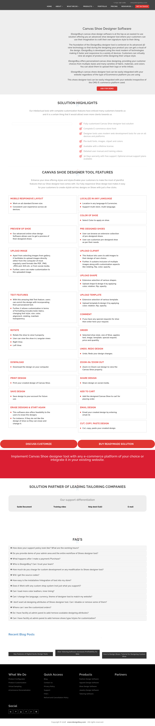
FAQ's (46, 694)
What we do (74, 7)
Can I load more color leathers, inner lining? (32, 591)
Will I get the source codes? (24, 575)
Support (47, 690)
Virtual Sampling (14, 687)
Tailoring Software (86, 694)
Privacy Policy (49, 687)
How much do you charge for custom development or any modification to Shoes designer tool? (57, 570)
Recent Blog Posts (21, 634)
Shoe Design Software (88, 687)
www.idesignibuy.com (76, 722)
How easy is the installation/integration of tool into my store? (40, 580)
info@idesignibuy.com (138, 3)
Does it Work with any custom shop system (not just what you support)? (45, 586)
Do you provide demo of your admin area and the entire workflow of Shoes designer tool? (54, 553)
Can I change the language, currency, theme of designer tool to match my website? (51, 597)
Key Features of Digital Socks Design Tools (31, 654)
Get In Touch (142, 7)
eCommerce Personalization (19, 690)
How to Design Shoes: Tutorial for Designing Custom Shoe (124, 655)
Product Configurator (16, 679)
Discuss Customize (39, 444)
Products (89, 7)
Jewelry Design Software (89, 690)
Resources (127, 7)
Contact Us (48, 683)
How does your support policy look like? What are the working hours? (44, 548)
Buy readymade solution (116, 444)
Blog (46, 679)
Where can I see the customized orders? (30, 608)
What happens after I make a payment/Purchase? (35, 559)
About (61, 7)
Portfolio (103, 7)
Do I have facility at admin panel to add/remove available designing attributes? (49, 613)
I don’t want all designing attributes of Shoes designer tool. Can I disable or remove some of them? (58, 602)
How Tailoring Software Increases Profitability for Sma (77, 653)
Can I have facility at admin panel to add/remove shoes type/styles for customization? (53, 618)
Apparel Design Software (89, 683)
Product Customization (17, 683)
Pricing (114, 7)
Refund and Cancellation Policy (56, 698)
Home (51, 7)
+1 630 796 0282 (118, 3)
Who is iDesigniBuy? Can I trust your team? (32, 564)
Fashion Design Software (89, 679)
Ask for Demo (107, 89)
